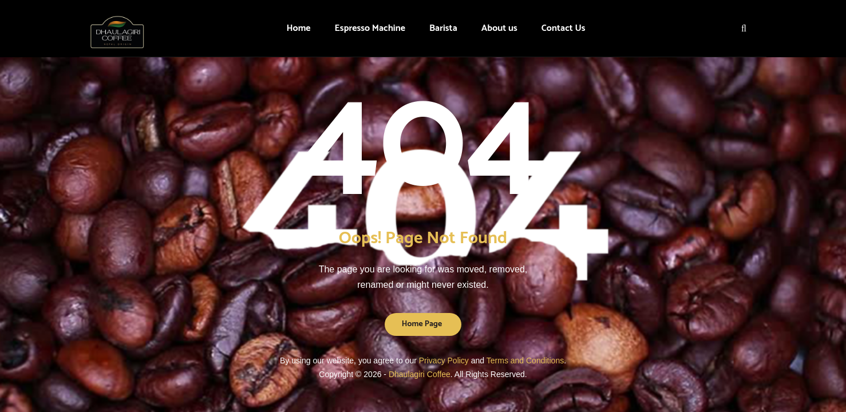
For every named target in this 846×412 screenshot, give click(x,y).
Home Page (422, 324)
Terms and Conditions (525, 360)
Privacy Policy (444, 360)
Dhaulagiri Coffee (419, 374)
